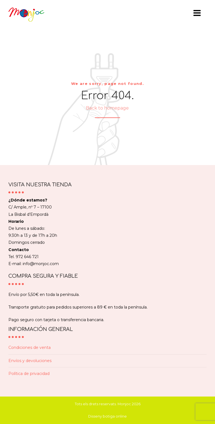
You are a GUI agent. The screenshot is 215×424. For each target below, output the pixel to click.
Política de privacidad (29, 373)
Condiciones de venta (29, 347)
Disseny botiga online (107, 416)
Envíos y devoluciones (30, 360)
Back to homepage (107, 108)
